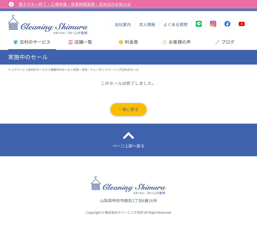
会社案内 (123, 25)
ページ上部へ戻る (128, 146)
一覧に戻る (128, 109)
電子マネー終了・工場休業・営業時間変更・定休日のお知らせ (75, 4)
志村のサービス (38, 69)
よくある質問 (175, 25)
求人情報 (147, 25)
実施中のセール (60, 69)
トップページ (16, 69)
